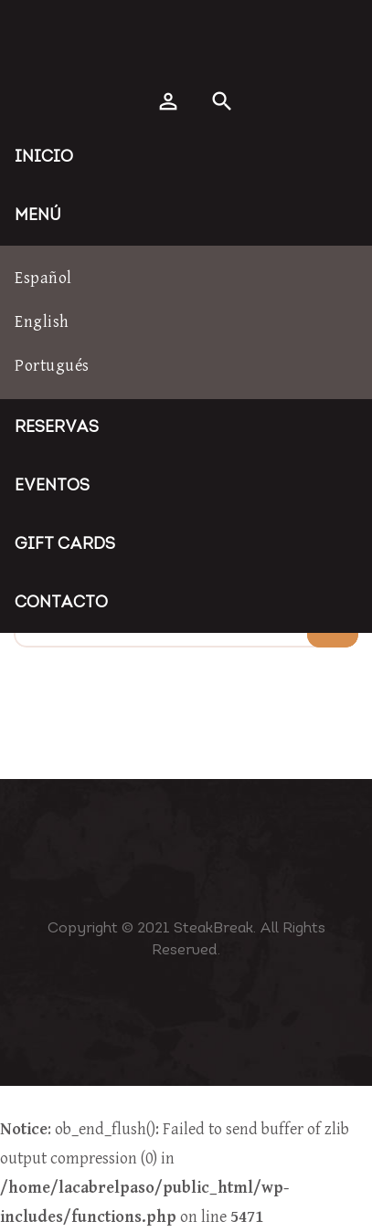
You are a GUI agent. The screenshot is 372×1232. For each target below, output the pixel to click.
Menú (38, 216)
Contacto (61, 603)
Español (43, 278)
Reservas (57, 428)
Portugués (52, 365)
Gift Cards (65, 545)
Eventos (52, 486)
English (42, 322)
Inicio (44, 157)
